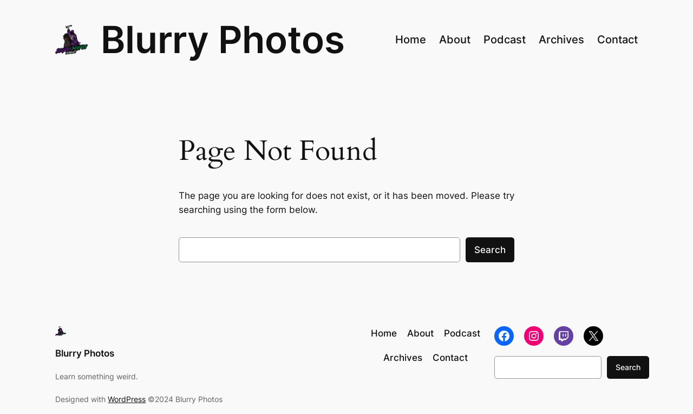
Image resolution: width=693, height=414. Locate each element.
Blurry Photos (223, 39)
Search (490, 249)
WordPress (127, 399)
